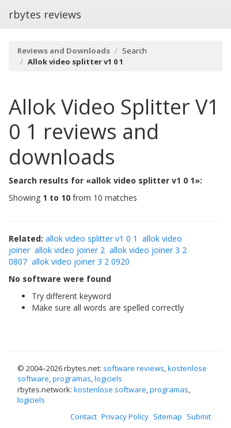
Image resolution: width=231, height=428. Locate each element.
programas (71, 378)
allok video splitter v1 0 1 (92, 238)
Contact (83, 416)
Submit (199, 416)
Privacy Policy (125, 416)
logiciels (108, 378)
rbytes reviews (45, 14)
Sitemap (167, 416)
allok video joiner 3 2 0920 (81, 261)
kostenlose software (110, 389)
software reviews (133, 368)
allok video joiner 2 (70, 249)
